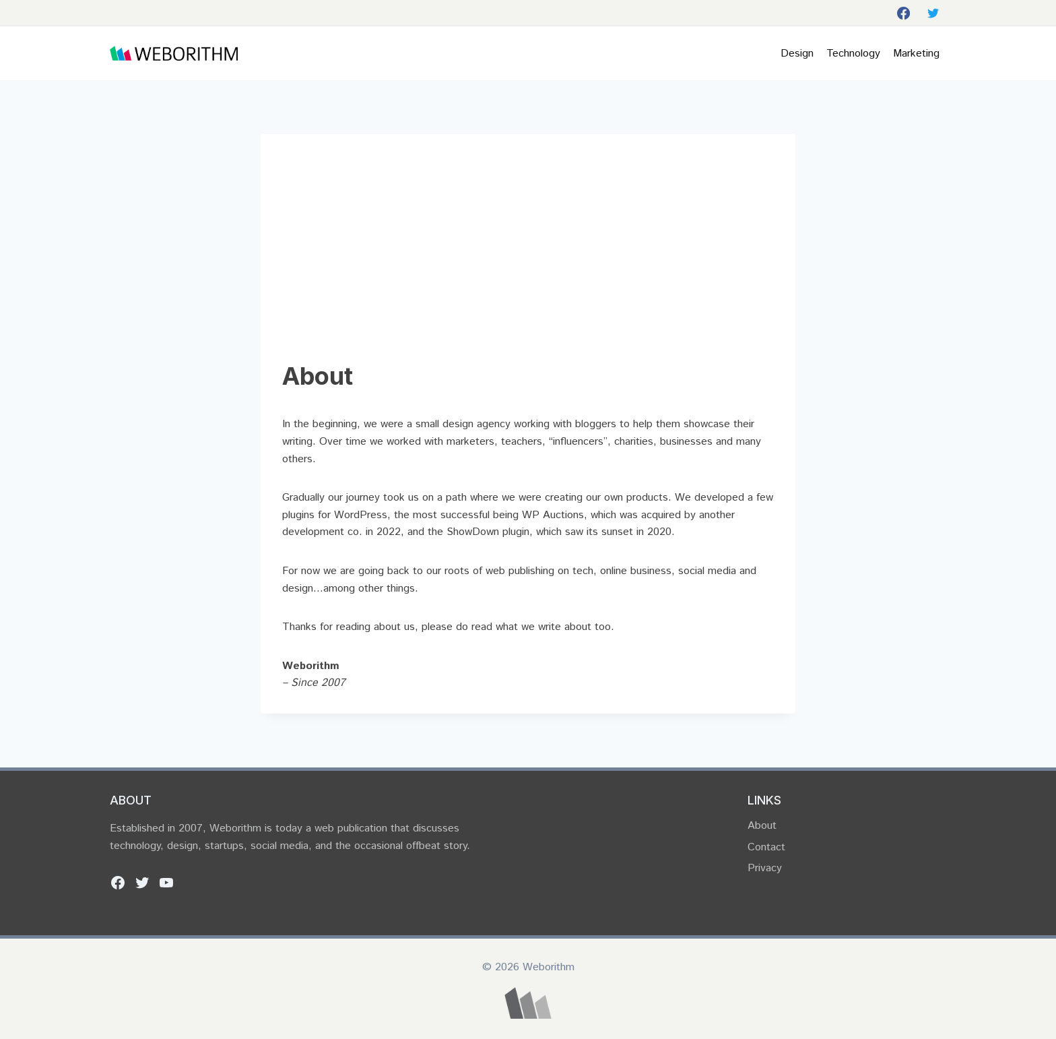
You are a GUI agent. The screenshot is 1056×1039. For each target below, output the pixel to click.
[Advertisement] (528, 256)
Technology (853, 53)
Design (797, 53)
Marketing (916, 53)
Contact (766, 847)
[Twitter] (933, 13)
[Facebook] (903, 13)
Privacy (765, 868)
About (762, 825)
